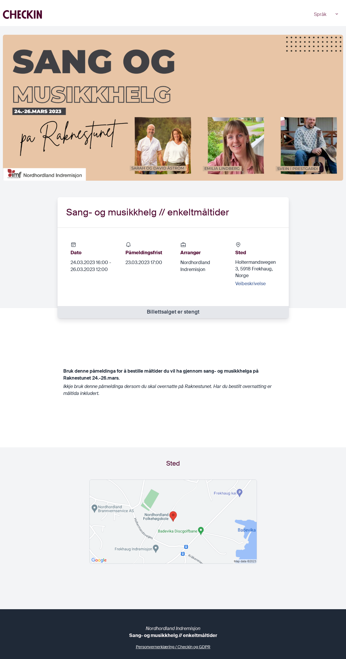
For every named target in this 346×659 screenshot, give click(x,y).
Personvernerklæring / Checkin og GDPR (173, 646)
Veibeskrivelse (250, 284)
